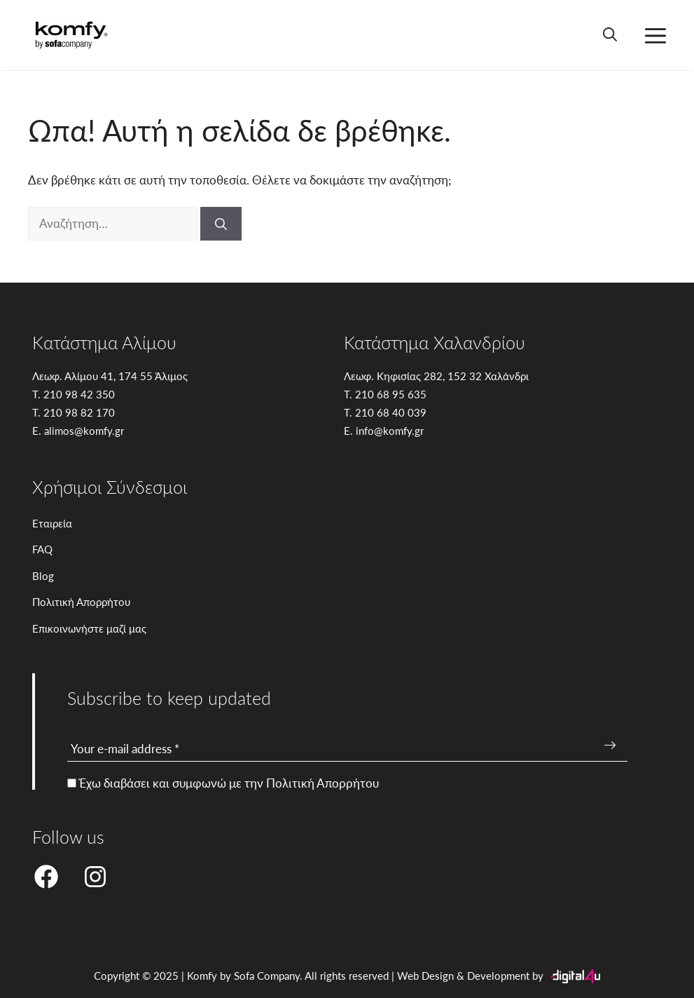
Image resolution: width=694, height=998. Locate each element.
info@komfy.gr (390, 430)
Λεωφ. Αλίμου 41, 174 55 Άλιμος (110, 375)
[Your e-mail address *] (347, 749)
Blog (43, 575)
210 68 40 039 (390, 412)
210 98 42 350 (79, 393)
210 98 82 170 (79, 412)
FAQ (42, 548)
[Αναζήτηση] (221, 224)
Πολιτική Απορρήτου (81, 601)
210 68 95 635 (390, 393)
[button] (610, 35)
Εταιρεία (52, 522)
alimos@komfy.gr (84, 430)
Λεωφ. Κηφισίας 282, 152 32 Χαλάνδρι (436, 375)
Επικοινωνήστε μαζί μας (89, 628)
